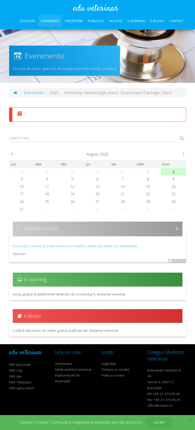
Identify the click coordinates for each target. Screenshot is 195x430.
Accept (159, 422)
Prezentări (74, 21)
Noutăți (115, 21)
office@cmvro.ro (160, 405)
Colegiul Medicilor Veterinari (165, 355)
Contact (176, 21)
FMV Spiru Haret (21, 388)
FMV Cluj (15, 370)
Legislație (28, 21)
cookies (41, 422)
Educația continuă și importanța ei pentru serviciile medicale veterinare (75, 246)
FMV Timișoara (20, 382)
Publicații (96, 21)
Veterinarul (63, 363)
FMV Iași (15, 376)
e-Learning (136, 21)
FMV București (20, 364)
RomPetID (62, 381)
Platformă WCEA (67, 375)
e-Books (157, 21)
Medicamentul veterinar (73, 369)
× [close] (191, 420)
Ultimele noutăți (41, 228)
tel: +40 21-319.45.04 (163, 393)
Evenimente (50, 21)
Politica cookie (112, 375)
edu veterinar (95, 8)
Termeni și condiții (115, 369)
